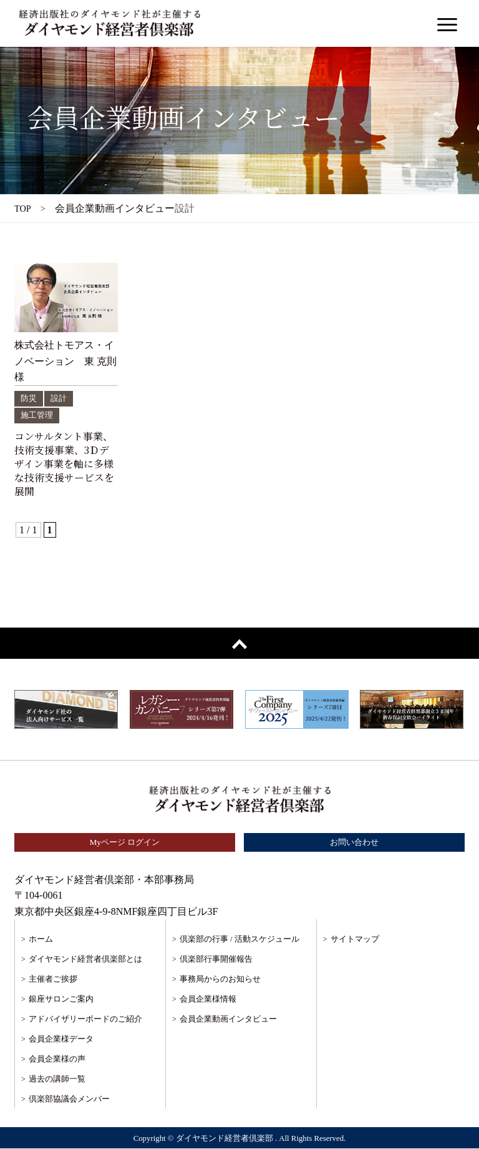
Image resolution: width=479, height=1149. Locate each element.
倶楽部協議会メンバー (69, 1100)
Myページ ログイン (124, 842)
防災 (29, 398)
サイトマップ (355, 940)
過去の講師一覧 (57, 1080)
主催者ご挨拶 (53, 980)
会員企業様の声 (57, 1060)
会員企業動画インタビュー (228, 1020)
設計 (60, 398)
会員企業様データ (61, 1040)
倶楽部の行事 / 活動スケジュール (239, 940)
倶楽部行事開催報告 (216, 960)
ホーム (41, 940)
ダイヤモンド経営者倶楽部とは (85, 960)
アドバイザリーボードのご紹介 (85, 1020)
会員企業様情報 (208, 1000)
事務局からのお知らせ (220, 980)
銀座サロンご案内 (61, 1000)
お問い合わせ (354, 842)
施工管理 (38, 415)
